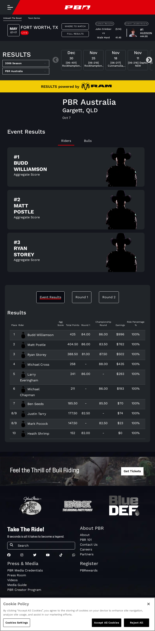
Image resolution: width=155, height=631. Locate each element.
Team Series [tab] (34, 18)
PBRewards (88, 570)
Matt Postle (33, 345)
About (85, 535)
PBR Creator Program (24, 590)
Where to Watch (75, 26)
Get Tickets (132, 471)
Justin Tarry (33, 414)
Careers (86, 549)
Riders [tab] (66, 141)
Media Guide (17, 585)
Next (149, 60)
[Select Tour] (25, 71)
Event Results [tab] (50, 297)
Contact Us (88, 544)
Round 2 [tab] (108, 297)
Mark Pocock (34, 424)
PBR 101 (86, 540)
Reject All (136, 622)
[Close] (148, 604)
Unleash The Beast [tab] (12, 18)
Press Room (16, 575)
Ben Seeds (32, 404)
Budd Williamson (37, 335)
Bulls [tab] (88, 141)
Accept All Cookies (106, 622)
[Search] (45, 545)
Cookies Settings (16, 622)
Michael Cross (34, 364)
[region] (77, 614)
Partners (86, 554)
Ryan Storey (33, 355)
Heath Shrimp (34, 433)
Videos (12, 580)
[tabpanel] (77, 211)
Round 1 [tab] (81, 297)
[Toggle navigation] (10, 7)
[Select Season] (25, 63)
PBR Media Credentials (25, 570)
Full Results (75, 33)
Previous (55, 60)
